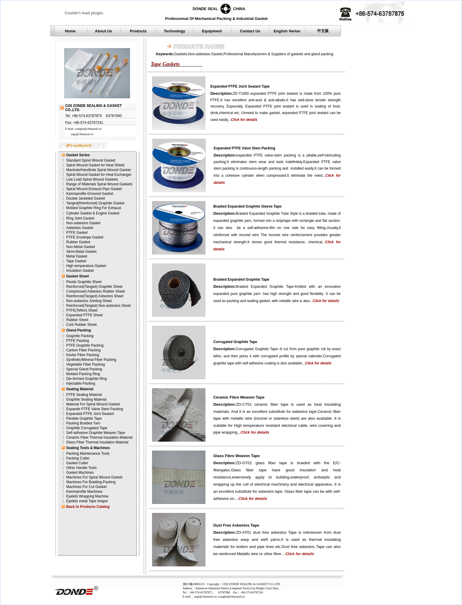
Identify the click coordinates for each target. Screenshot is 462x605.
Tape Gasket (76, 261)
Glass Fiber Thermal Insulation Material (97, 442)
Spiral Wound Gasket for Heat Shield (95, 165)
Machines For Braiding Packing (91, 482)
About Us (103, 31)
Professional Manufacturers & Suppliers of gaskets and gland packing (278, 54)
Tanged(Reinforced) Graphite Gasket (95, 203)
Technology (174, 31)
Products (138, 31)
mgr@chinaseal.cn (82, 134)
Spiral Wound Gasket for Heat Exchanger (99, 175)
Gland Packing (78, 330)
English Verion (286, 31)
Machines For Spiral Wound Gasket (94, 477)
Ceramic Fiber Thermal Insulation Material (99, 437)
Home (70, 31)
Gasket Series (78, 155)
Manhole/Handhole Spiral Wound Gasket (98, 170)
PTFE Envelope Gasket (84, 237)
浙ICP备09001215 (195, 584)
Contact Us (250, 31)
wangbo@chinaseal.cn (88, 128)
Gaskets (180, 54)
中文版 (323, 31)
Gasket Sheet (77, 276)
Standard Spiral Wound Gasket (90, 160)
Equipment (212, 31)
